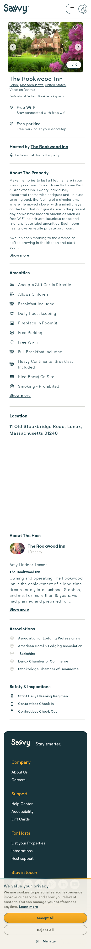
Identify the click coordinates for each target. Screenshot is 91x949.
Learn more (28, 915)
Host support (22, 858)
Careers (18, 779)
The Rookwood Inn (49, 146)
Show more (19, 255)
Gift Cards (20, 819)
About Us (19, 772)
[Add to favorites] (75, 27)
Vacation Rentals (22, 90)
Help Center (22, 803)
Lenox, (14, 85)
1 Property (35, 552)
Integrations (21, 850)
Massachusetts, (32, 85)
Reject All (45, 938)
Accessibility (22, 811)
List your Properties (28, 843)
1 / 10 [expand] (73, 64)
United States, (55, 85)
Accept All (46, 926)
